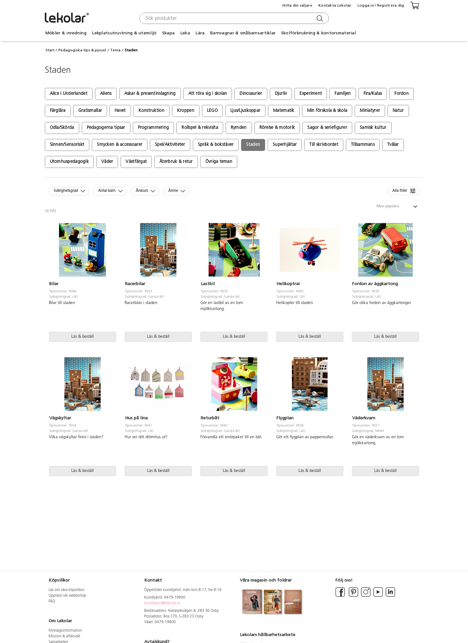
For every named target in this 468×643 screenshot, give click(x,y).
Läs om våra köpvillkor (67, 590)
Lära (199, 33)
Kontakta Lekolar (334, 5)
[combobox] (233, 18)
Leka (185, 33)
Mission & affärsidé (64, 636)
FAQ (52, 601)
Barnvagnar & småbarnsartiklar (242, 33)
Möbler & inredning (65, 33)
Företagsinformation (65, 631)
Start (50, 50)
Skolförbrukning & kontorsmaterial (318, 33)
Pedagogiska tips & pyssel (82, 50)
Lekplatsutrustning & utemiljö (124, 33)
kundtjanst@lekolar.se (162, 603)
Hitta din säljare (297, 5)
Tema (115, 50)
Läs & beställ (82, 337)
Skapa (168, 33)
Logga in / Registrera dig (381, 5)
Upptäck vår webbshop (67, 596)
